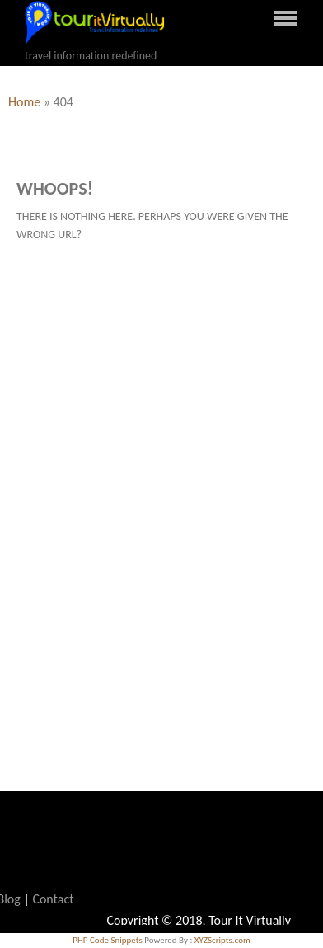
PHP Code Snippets (107, 940)
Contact (52, 899)
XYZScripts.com (222, 940)
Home (24, 102)
